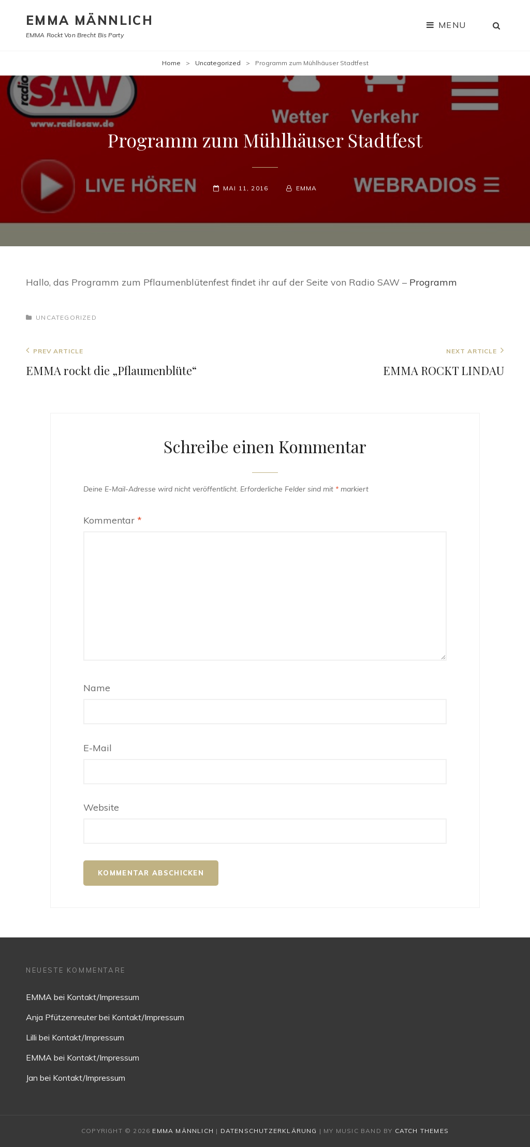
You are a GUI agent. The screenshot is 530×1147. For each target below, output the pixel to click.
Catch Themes (422, 1131)
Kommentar (112, 520)
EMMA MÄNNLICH (89, 20)
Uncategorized (218, 63)
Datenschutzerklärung (268, 1131)
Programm (433, 282)
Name (96, 688)
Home (171, 63)
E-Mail (97, 748)
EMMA (306, 188)
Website (101, 807)
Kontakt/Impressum (103, 997)
